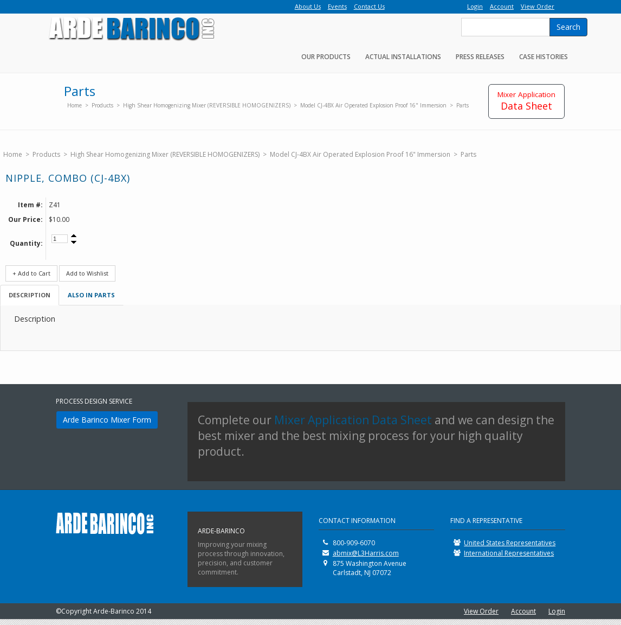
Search (568, 27)
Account (523, 611)
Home (74, 105)
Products (102, 105)
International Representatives (509, 553)
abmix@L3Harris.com (366, 553)
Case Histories (543, 56)
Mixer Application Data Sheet (353, 420)
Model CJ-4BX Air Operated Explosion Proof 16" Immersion (373, 105)
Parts (462, 105)
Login (556, 611)
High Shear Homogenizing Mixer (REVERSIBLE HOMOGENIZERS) (206, 105)
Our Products (326, 56)
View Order (481, 611)
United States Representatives (509, 542)
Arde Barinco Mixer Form (107, 419)
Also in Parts (91, 295)
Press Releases (480, 56)
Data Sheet (526, 101)
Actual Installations (403, 56)
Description (29, 295)
